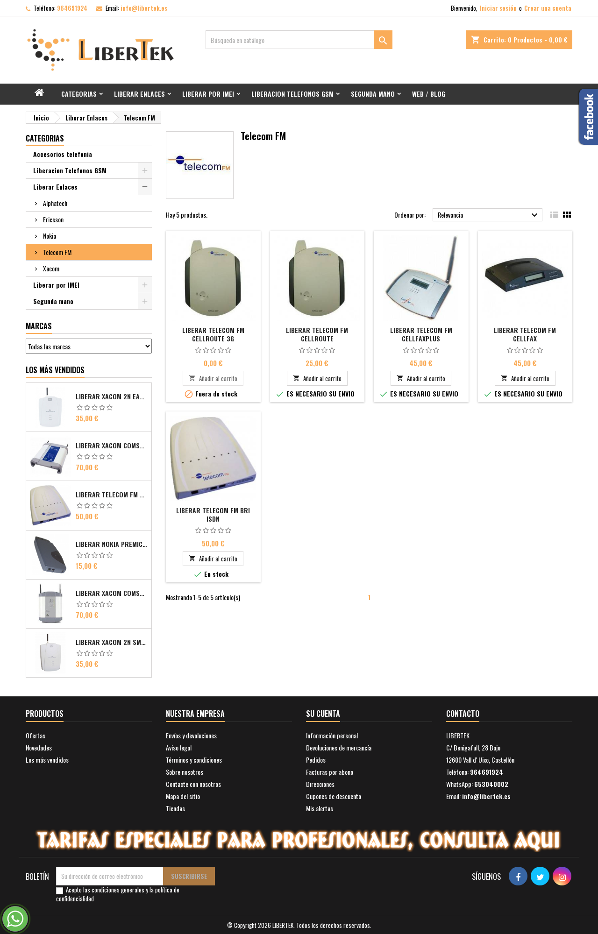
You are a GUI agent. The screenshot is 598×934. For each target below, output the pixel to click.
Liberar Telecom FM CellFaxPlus (421, 334)
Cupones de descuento (333, 796)
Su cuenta (323, 713)
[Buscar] (299, 39)
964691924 (72, 8)
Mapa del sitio (183, 796)
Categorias (79, 94)
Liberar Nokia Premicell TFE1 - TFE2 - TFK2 (112, 544)
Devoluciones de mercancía (338, 747)
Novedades (39, 747)
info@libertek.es (144, 8)
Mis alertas (319, 808)
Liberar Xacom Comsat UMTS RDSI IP (112, 593)
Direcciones (320, 784)
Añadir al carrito (213, 378)
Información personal (332, 735)
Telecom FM (57, 252)
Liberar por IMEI (208, 94)
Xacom (51, 268)
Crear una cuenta (547, 8)
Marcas (39, 326)
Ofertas (35, 735)
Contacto (462, 713)
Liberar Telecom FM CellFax (525, 334)
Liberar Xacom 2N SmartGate (112, 642)
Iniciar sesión (498, 8)
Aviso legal (179, 747)
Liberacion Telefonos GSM (292, 94)
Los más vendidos (55, 369)
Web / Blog (428, 94)
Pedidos (316, 759)
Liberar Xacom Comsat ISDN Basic (112, 445)
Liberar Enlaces (139, 94)
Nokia (49, 236)
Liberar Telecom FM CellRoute (317, 334)
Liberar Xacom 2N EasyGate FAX (112, 396)
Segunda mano (373, 94)
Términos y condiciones (194, 759)
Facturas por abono (329, 772)
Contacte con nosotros (193, 784)
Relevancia (489, 215)
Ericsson (53, 219)
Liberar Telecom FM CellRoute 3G (213, 334)
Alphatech (55, 203)
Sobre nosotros (184, 772)
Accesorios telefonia (62, 154)
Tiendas (175, 808)
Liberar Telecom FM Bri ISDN (112, 494)
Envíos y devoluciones (191, 735)
